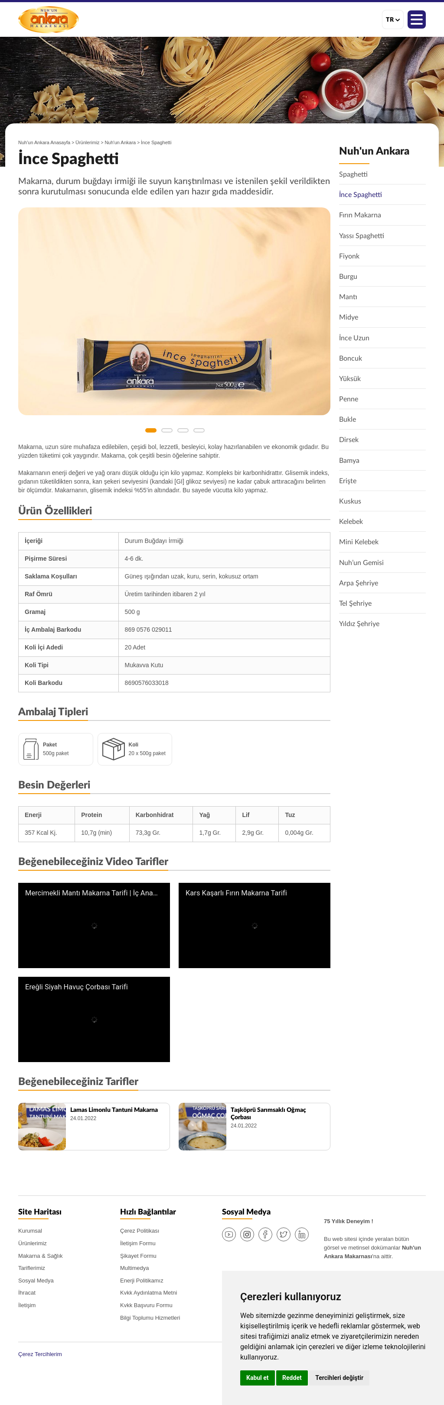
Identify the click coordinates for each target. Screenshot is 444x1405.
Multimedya (134, 1268)
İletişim (27, 1305)
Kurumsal (30, 1230)
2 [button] (167, 430)
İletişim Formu (138, 1243)
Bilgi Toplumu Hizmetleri (150, 1318)
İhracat (27, 1292)
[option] (174, 311)
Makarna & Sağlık (40, 1256)
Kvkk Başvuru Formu (146, 1305)
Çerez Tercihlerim (40, 1354)
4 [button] (199, 430)
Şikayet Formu (138, 1256)
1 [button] (151, 430)
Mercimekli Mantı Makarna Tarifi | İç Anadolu (92, 893)
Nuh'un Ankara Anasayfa (44, 142)
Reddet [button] (292, 1377)
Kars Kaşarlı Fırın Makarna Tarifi (236, 893)
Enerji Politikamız (141, 1280)
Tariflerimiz (31, 1268)
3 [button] (183, 430)
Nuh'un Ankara (48, 19)
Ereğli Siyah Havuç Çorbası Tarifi (76, 987)
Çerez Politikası (139, 1230)
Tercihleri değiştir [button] (339, 1377)
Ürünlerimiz (87, 142)
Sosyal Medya (36, 1280)
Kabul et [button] (257, 1377)
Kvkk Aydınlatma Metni (148, 1292)
